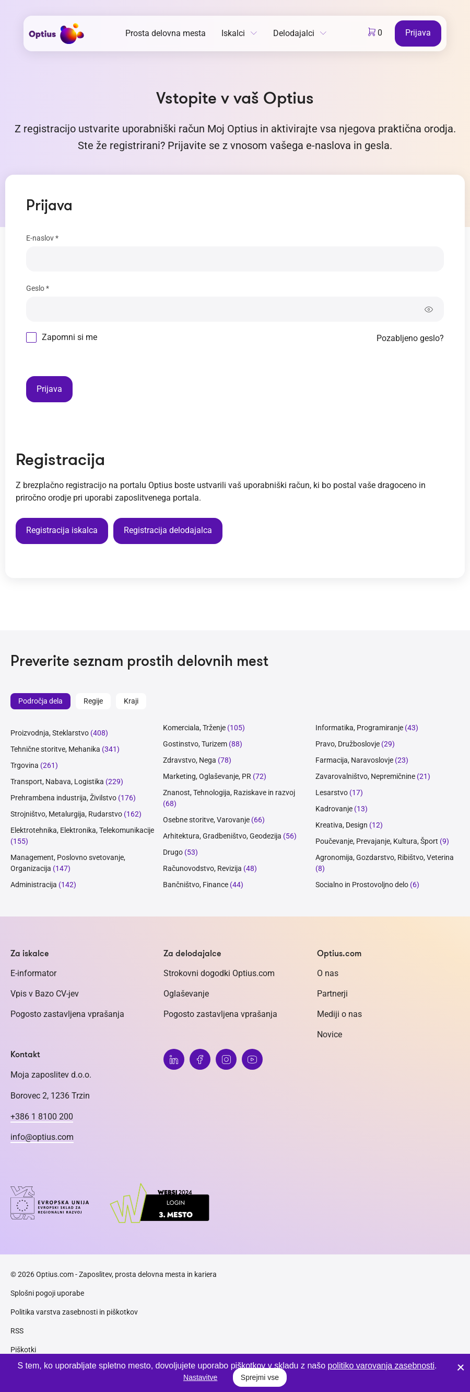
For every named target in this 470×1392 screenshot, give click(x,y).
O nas (327, 973)
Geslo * (37, 288)
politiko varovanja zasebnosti (381, 1365)
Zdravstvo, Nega (189, 760)
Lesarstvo (331, 792)
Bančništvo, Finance (195, 884)
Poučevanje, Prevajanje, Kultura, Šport (376, 841)
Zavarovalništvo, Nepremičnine (365, 776)
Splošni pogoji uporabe (47, 1293)
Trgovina (24, 765)
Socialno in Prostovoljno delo (361, 884)
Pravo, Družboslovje (347, 744)
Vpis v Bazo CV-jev (44, 994)
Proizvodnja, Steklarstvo (49, 733)
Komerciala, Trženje (194, 727)
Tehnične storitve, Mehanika (55, 749)
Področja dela (40, 701)
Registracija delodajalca (168, 530)
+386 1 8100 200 (41, 1117)
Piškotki (23, 1349)
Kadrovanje (333, 809)
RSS (17, 1331)
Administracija (33, 884)
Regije (93, 701)
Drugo (173, 852)
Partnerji (332, 994)
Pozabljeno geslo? (410, 338)
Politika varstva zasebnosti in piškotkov (74, 1312)
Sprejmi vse (260, 1377)
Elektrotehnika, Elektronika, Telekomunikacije (82, 830)
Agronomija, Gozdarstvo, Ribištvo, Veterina (384, 857)
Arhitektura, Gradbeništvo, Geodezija (222, 836)
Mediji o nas (339, 1014)
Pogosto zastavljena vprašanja (67, 1014)
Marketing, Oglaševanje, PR (207, 776)
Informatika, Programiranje (359, 727)
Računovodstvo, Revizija (202, 868)
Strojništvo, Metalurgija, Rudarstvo (66, 814)
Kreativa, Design (341, 825)
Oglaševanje (186, 994)
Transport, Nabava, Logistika (57, 781)
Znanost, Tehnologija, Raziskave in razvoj (229, 792)
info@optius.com (42, 1137)
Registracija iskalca (62, 530)
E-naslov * (42, 238)
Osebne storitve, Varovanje (206, 820)
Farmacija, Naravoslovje (355, 760)
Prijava (418, 33)
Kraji (131, 701)
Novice (329, 1034)
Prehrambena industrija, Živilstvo (63, 798)
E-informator (33, 973)
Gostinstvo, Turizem (195, 744)
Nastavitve (200, 1377)
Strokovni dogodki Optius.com (219, 973)
